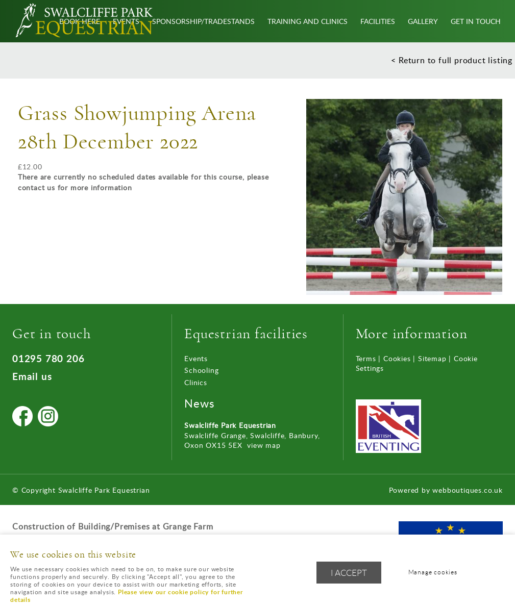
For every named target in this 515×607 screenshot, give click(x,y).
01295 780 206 (48, 358)
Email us (32, 376)
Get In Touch (476, 21)
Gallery (423, 21)
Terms (366, 358)
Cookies (397, 358)
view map (263, 445)
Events (196, 358)
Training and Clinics (307, 21)
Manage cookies (432, 572)
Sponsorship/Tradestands (203, 21)
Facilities (377, 21)
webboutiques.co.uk (467, 490)
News (199, 403)
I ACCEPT (349, 572)
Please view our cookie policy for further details (126, 596)
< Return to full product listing (451, 60)
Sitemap (432, 358)
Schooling (201, 370)
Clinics (195, 382)
